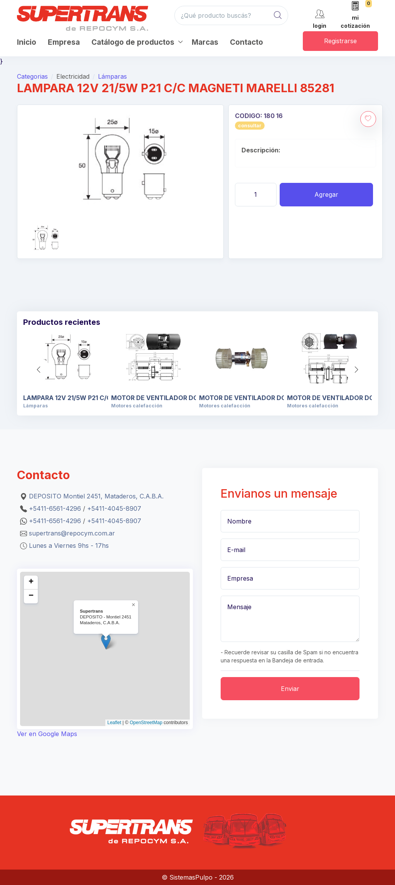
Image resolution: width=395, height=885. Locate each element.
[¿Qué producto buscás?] (231, 15)
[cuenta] (319, 18)
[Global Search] (277, 15)
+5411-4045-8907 (114, 508)
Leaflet (114, 722)
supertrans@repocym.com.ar (72, 533)
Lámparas (112, 76)
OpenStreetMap (146, 722)
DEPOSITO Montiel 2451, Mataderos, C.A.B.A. (96, 496)
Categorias (32, 76)
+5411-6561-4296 (55, 508)
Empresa (64, 42)
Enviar (290, 688)
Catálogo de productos (132, 42)
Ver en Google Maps (47, 734)
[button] (356, 369)
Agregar (326, 194)
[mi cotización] (355, 15)
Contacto (246, 42)
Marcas (205, 42)
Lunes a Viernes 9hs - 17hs (69, 545)
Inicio (26, 42)
